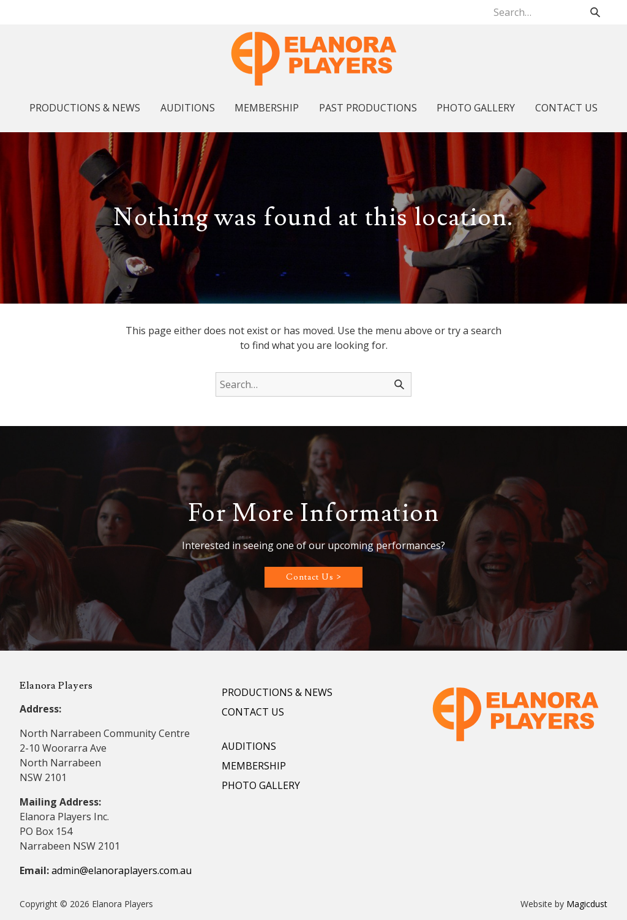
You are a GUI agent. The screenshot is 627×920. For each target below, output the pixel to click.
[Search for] (548, 12)
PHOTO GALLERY (476, 107)
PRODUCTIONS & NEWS (84, 107)
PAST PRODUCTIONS (368, 107)
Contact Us (310, 577)
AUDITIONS (187, 107)
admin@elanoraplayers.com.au (121, 870)
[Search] (595, 12)
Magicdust (586, 904)
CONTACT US (566, 107)
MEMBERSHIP (267, 107)
